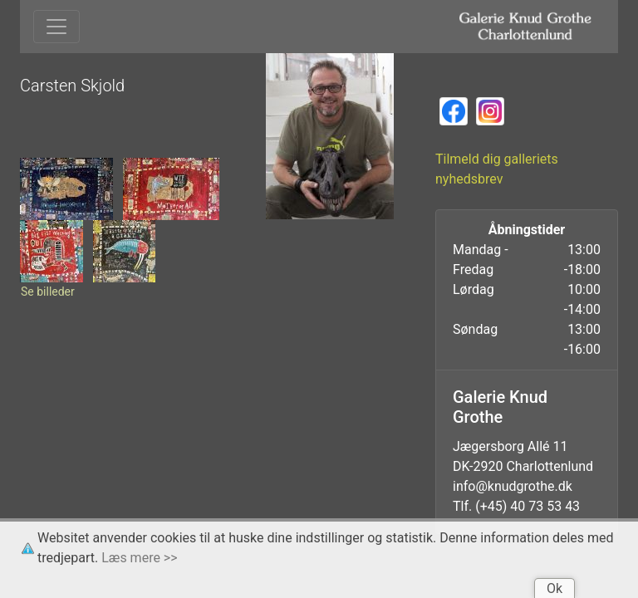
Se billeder (48, 291)
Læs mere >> (139, 558)
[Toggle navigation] (56, 26)
